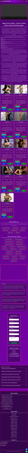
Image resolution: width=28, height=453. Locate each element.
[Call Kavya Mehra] (18, 136)
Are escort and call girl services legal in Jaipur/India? (11, 385)
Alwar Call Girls (12, 246)
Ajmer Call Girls (4, 246)
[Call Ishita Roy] (18, 109)
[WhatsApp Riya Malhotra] (10, 191)
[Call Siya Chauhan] (18, 163)
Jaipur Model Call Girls (19, 244)
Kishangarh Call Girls (14, 425)
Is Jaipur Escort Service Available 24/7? (8, 368)
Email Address (11, 321)
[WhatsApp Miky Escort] (26, 451)
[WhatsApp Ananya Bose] (23, 191)
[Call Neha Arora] (4, 136)
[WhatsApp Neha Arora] (10, 136)
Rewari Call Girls (22, 256)
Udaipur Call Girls (14, 258)
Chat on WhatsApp (16, 356)
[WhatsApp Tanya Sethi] (10, 163)
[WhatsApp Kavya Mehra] (23, 136)
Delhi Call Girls (22, 258)
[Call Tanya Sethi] (4, 163)
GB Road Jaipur (22, 230)
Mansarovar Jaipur (6, 230)
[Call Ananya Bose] (18, 191)
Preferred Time (11, 332)
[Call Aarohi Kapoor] (4, 109)
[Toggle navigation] (26, 1)
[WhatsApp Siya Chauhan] (23, 163)
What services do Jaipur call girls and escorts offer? (10, 379)
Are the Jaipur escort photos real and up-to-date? (10, 374)
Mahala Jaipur (18, 232)
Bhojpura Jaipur (10, 232)
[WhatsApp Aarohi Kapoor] (10, 109)
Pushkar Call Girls (14, 256)
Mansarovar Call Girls (14, 426)
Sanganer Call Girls (6, 258)
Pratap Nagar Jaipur (14, 230)
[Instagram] (2, 445)
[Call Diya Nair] (4, 217)
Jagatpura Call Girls (10, 251)
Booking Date (11, 328)
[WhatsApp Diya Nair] (10, 217)
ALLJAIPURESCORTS (6, 1)
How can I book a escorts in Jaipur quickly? (9, 382)
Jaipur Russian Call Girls (19, 239)
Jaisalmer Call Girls (18, 251)
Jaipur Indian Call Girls (8, 239)
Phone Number (11, 325)
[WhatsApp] (5, 445)
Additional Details (12, 336)
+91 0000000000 (15, 353)
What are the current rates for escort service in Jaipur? (11, 371)
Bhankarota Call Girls (14, 419)
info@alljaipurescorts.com (15, 354)
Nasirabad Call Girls (6, 256)
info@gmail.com (4, 443)
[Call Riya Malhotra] (4, 191)
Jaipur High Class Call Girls (9, 244)
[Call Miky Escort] (26, 449)
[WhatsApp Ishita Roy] (23, 109)
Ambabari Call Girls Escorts (21, 246)
